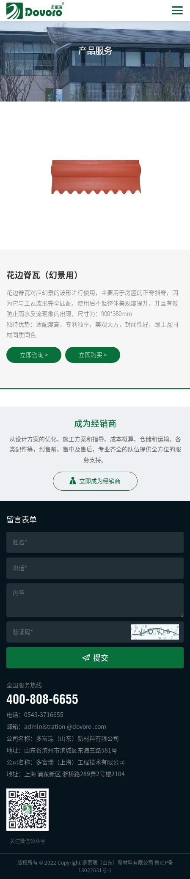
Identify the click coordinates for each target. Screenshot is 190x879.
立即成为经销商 (100, 481)
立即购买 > (93, 355)
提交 (100, 658)
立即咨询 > (34, 355)
